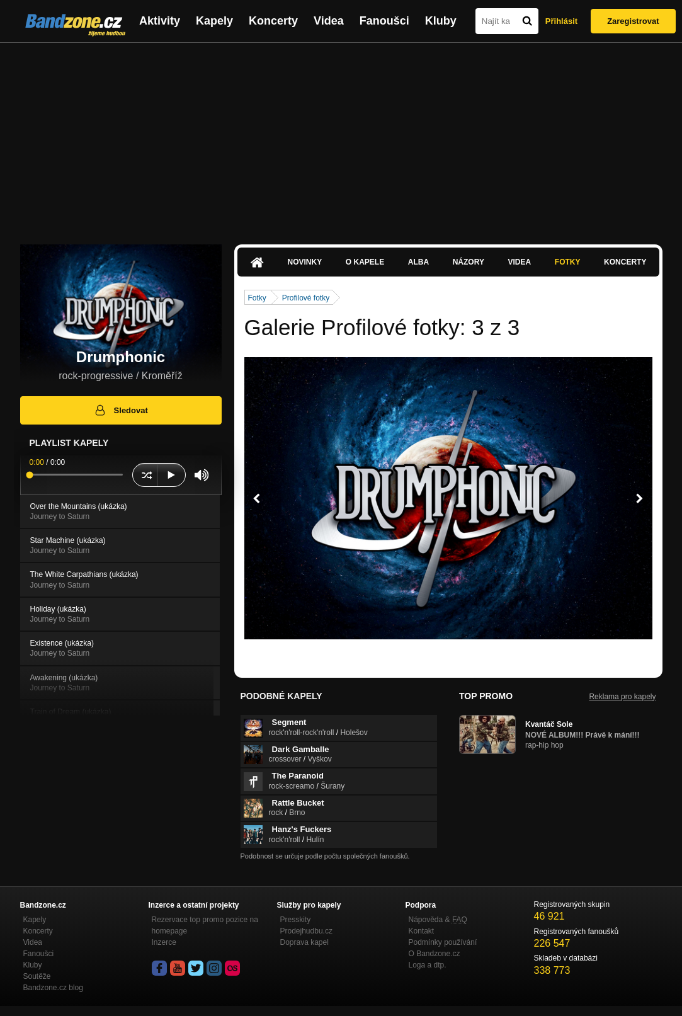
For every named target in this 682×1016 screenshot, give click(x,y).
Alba (418, 262)
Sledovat (120, 410)
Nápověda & (438, 919)
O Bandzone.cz (434, 953)
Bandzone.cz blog (53, 987)
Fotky (568, 262)
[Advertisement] (341, 137)
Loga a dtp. (427, 965)
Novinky (305, 262)
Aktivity (159, 20)
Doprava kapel (304, 942)
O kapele (365, 262)
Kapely (214, 20)
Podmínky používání (443, 942)
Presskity (295, 919)
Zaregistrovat (633, 21)
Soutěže (37, 976)
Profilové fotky (305, 298)
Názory (468, 262)
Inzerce (164, 942)
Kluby (441, 20)
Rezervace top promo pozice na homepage (205, 925)
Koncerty (273, 20)
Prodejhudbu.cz (306, 931)
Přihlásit (561, 21)
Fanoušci (384, 20)
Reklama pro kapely (622, 696)
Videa (329, 20)
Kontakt (422, 931)
